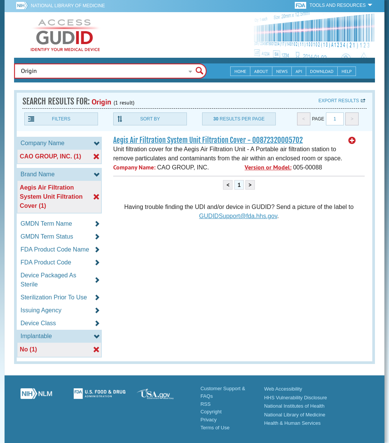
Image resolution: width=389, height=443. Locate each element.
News (282, 71)
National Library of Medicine (68, 5)
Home (240, 71)
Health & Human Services (292, 423)
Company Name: (134, 167)
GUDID (65, 35)
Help (347, 71)
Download (322, 71)
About (261, 71)
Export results (338, 100)
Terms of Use (215, 427)
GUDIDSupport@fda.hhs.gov (238, 216)
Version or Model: (268, 167)
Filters (61, 119)
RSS (206, 404)
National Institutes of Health (294, 406)
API (299, 71)
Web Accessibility (283, 389)
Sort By (150, 119)
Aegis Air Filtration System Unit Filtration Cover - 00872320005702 (208, 140)
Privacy (209, 419)
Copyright (211, 412)
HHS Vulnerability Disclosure (295, 397)
